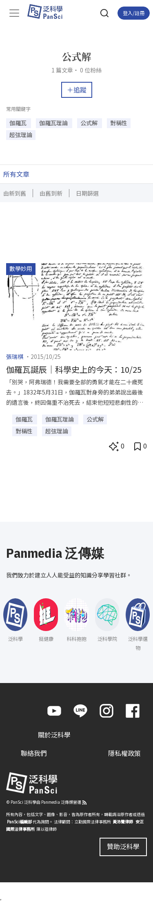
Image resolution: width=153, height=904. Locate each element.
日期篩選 (87, 193)
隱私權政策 (124, 753)
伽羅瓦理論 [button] (54, 123)
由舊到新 (51, 193)
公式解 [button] (89, 123)
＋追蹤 (76, 90)
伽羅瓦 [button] (18, 123)
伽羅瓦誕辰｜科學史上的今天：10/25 (74, 369)
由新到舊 (14, 193)
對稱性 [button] (118, 123)
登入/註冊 (133, 12)
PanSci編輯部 (19, 821)
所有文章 (16, 174)
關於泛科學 (54, 734)
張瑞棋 (14, 356)
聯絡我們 (34, 753)
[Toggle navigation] (14, 13)
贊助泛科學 (123, 846)
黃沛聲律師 (123, 821)
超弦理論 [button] (20, 135)
